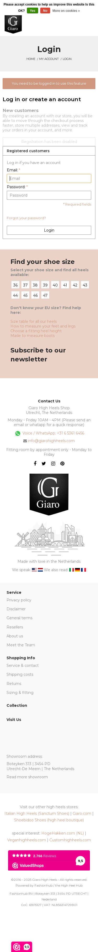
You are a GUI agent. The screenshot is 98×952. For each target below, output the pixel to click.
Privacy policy (19, 600)
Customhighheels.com (70, 840)
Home (30, 59)
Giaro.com (82, 813)
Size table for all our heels (33, 321)
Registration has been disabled (49, 141)
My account (49, 59)
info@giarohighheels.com (51, 440)
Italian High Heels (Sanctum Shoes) (36, 813)
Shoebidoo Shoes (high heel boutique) (49, 820)
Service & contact (23, 665)
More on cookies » (66, 11)
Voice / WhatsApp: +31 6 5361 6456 (49, 433)
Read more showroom (27, 777)
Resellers (15, 627)
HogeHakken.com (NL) (62, 833)
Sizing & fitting (20, 692)
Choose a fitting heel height (36, 331)
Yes (32, 11)
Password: (17, 187)
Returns (14, 683)
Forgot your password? (26, 218)
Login (67, 59)
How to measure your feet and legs (43, 326)
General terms (19, 618)
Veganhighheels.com (26, 840)
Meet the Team (21, 645)
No (45, 11)
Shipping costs (20, 674)
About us (15, 636)
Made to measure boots (32, 335)
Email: (13, 170)
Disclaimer (16, 609)
